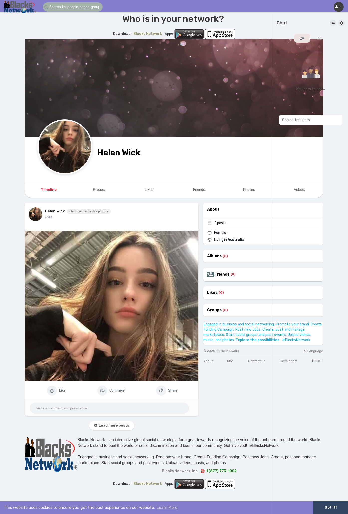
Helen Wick (118, 152)
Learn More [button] (167, 507)
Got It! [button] (331, 507)
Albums (214, 256)
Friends (222, 274)
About (208, 361)
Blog (230, 361)
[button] (73, 7)
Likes (212, 293)
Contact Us (256, 361)
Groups (214, 310)
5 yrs (48, 217)
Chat (282, 23)
